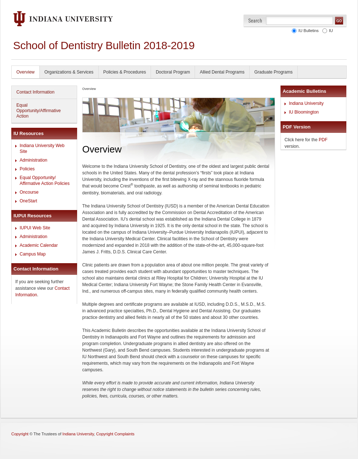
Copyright (19, 434)
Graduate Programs (273, 72)
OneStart (28, 200)
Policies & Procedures (124, 72)
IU (330, 30)
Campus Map (32, 254)
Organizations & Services (69, 72)
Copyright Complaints (115, 434)
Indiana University (306, 103)
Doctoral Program (173, 72)
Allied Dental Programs (222, 72)
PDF (323, 139)
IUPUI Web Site (35, 227)
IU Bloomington (304, 112)
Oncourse (29, 192)
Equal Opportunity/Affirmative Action (38, 111)
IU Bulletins (307, 30)
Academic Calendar (39, 245)
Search (255, 21)
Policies (27, 168)
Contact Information (35, 92)
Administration (33, 160)
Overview (25, 72)
